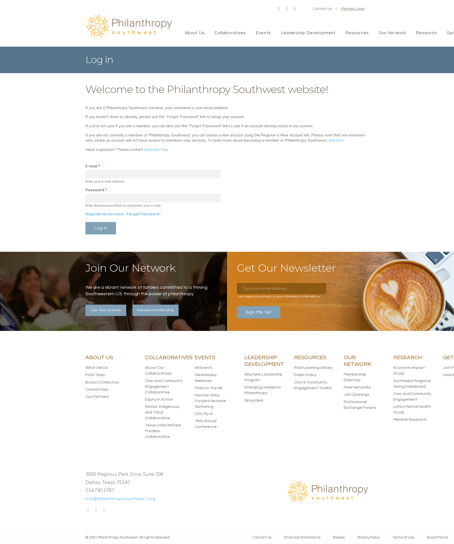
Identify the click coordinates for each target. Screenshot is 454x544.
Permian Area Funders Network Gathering (210, 401)
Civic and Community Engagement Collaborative (164, 386)
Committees (96, 389)
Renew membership (155, 310)
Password (96, 190)
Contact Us (322, 9)
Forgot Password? (144, 214)
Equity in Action (159, 399)
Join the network (105, 310)
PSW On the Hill (208, 388)
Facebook (279, 9)
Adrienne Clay (156, 149)
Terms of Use (403, 537)
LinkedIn (295, 9)
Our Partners (97, 397)
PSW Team (95, 375)
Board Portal (437, 537)
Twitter (287, 9)
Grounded (253, 400)
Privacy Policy (368, 537)
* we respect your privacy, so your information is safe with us (278, 296)
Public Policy (305, 375)
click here (336, 140)
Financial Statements (302, 537)
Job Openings (356, 394)
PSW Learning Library (313, 368)
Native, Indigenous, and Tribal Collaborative (162, 412)
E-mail (92, 166)
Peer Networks (357, 387)
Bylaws (339, 537)
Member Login (353, 9)
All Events (203, 368)
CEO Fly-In (204, 414)
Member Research (410, 419)
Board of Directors (102, 382)
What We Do (96, 368)
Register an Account (104, 214)
